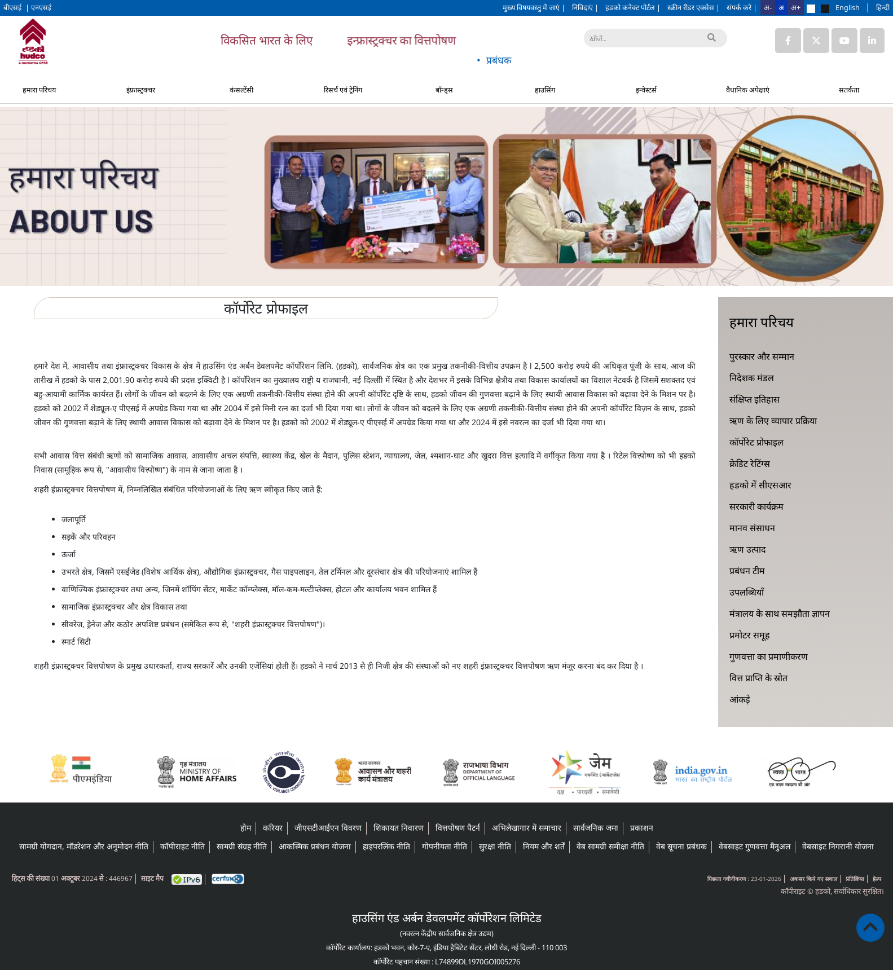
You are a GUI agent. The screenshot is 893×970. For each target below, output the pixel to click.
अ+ (795, 7)
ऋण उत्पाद (747, 549)
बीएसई (13, 7)
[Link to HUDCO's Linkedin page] (872, 40)
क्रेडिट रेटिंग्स (749, 463)
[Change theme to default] (811, 9)
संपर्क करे (742, 7)
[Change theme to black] (825, 9)
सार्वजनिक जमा (595, 827)
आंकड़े (739, 699)
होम (245, 827)
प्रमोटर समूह (749, 635)
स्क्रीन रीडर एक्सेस (693, 7)
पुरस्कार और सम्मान (761, 356)
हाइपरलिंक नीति (386, 846)
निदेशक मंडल (751, 378)
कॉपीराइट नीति (182, 846)
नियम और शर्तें (544, 846)
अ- (768, 7)
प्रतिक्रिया (855, 879)
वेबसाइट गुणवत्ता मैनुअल (754, 846)
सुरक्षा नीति (495, 846)
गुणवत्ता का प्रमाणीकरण (768, 656)
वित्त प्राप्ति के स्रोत (758, 678)
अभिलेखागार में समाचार (526, 827)
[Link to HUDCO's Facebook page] (788, 40)
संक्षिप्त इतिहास (754, 399)
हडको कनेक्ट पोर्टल (633, 7)
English (847, 7)
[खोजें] (655, 38)
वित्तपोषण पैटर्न (457, 827)
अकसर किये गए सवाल (813, 879)
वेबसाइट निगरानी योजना (838, 846)
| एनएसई (38, 7)
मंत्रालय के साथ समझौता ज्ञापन (779, 613)
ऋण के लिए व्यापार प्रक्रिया (773, 421)
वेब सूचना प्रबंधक (681, 846)
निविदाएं (585, 7)
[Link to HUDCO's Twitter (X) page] (817, 40)
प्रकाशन (641, 827)
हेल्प (877, 879)
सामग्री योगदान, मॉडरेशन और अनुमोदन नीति (83, 846)
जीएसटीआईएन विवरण (328, 827)
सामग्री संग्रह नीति (242, 846)
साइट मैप (152, 878)
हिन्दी (883, 7)
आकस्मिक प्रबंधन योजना (315, 846)
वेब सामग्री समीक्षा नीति (610, 846)
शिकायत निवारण (398, 827)
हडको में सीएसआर (760, 485)
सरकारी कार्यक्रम (756, 506)
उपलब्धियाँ (746, 592)
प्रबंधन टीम (747, 571)
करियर (273, 827)
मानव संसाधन (752, 528)
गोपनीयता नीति (444, 846)
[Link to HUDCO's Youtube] (844, 40)
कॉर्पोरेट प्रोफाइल (756, 442)
